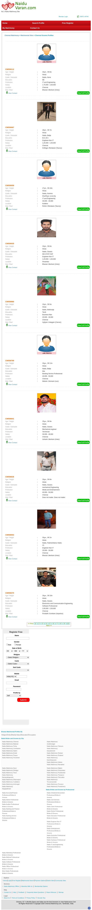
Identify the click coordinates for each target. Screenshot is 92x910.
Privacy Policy (30, 898)
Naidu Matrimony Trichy (9, 746)
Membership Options (41, 886)
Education (24, 735)
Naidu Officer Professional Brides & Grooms (10, 867)
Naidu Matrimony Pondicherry (56, 786)
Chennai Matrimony (12, 35)
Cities (9, 735)
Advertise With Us (26, 886)
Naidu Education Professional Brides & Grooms (56, 817)
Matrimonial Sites (27, 35)
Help (14, 892)
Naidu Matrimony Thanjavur (55, 775)
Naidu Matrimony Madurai (10, 744)
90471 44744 (84, 16)
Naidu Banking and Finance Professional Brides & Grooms (10, 811)
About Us (7, 898)
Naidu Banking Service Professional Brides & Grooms (9, 818)
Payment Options (40, 880)
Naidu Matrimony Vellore (54, 762)
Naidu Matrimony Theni (9, 772)
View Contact (11, 93)
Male (9, 645)
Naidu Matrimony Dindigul (10, 770)
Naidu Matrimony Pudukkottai (56, 772)
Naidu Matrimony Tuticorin (55, 746)
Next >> (49, 625)
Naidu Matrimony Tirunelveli (11, 757)
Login (9, 880)
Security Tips (41, 898)
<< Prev (30, 624)
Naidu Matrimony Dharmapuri (11, 779)
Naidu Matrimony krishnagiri (11, 784)
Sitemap (60, 892)
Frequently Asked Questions (35, 892)
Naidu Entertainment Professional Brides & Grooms (53, 831)
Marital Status (16, 735)
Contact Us (35, 28)
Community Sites (60, 880)
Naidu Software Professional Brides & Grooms (11, 863)
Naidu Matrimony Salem (9, 751)
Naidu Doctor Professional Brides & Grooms (55, 812)
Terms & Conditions (18, 898)
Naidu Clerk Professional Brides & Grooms (54, 808)
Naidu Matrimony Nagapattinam (7, 787)
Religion (4, 735)
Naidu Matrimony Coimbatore (11, 748)
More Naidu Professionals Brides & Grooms (10, 872)
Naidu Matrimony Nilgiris (54, 768)
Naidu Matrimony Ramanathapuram (7, 776)
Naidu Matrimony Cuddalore (11, 782)
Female (18, 645)
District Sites (50, 880)
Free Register (67, 23)
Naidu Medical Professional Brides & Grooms (10, 858)
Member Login (63, 16)
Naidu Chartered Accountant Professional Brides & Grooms (56, 795)
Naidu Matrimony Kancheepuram (52, 759)
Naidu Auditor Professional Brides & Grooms (10, 805)
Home (4, 23)
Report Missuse (51, 892)
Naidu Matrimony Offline (11, 886)
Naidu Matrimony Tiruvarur (55, 784)
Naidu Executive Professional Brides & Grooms (56, 836)
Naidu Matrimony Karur (9, 768)
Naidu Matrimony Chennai (10, 741)
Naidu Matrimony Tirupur (10, 755)
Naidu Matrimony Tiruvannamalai (52, 781)
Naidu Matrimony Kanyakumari (52, 750)
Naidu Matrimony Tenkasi (55, 753)
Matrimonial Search (28, 880)
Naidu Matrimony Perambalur (56, 770)
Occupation (32, 735)
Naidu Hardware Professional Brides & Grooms (56, 841)
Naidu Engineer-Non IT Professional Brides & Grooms (54, 824)
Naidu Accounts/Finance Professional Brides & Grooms (9, 795)
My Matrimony (8, 28)
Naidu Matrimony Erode (9, 753)
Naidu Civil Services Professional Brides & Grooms (53, 802)
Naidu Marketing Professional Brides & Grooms (11, 854)
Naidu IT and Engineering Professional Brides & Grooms (55, 847)
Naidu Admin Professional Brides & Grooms (10, 801)
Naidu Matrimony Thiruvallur (55, 777)
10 (68, 624)
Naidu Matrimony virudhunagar (52, 743)
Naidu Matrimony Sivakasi (55, 755)
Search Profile (38, 23)
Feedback (21, 892)
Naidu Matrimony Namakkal (55, 764)
